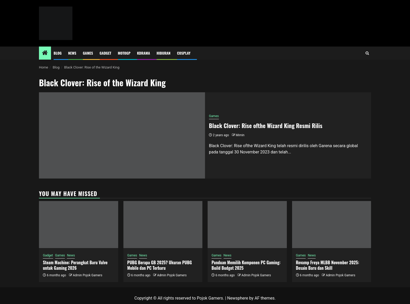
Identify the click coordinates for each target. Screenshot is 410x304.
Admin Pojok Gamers (87, 275)
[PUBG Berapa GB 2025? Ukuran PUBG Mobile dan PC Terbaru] (163, 224)
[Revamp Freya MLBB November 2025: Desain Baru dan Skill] (331, 224)
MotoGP (124, 53)
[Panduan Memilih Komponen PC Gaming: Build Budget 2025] (247, 224)
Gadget (105, 53)
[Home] (45, 53)
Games (88, 53)
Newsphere (237, 298)
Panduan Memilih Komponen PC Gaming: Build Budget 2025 (246, 265)
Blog (58, 53)
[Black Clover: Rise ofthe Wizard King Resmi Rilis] (122, 135)
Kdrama (143, 53)
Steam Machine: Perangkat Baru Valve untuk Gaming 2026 (75, 265)
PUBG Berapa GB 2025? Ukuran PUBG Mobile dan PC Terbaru (159, 265)
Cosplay (183, 53)
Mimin (240, 135)
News (72, 53)
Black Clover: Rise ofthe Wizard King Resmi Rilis (265, 125)
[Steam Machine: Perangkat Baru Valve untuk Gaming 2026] (78, 224)
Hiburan (163, 53)
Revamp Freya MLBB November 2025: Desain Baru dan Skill (327, 265)
